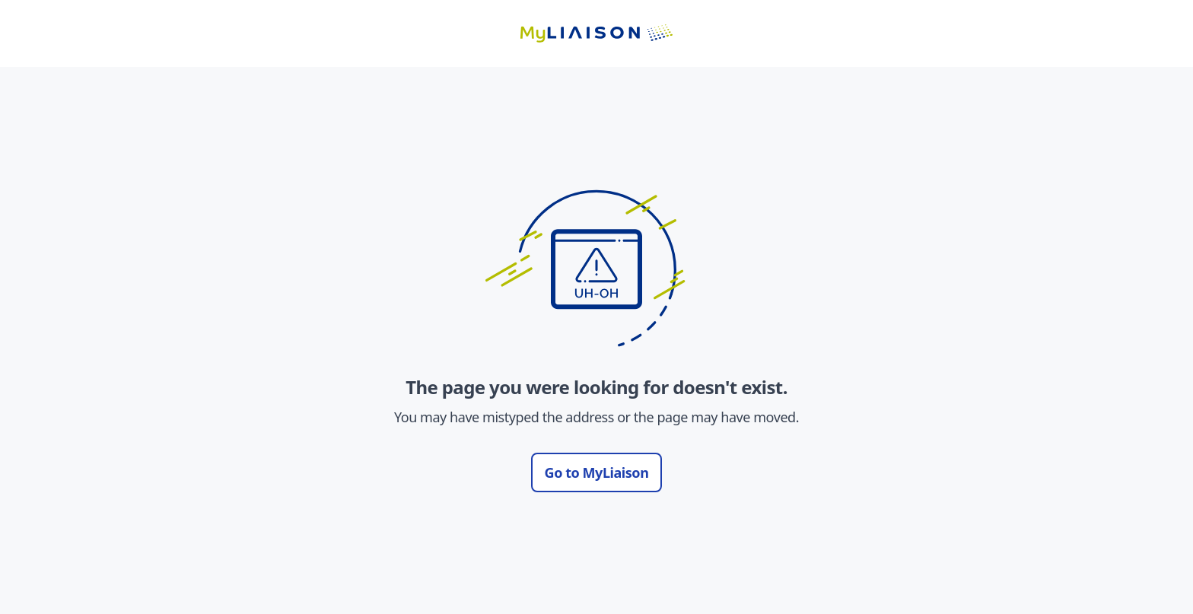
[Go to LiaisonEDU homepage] (596, 33)
